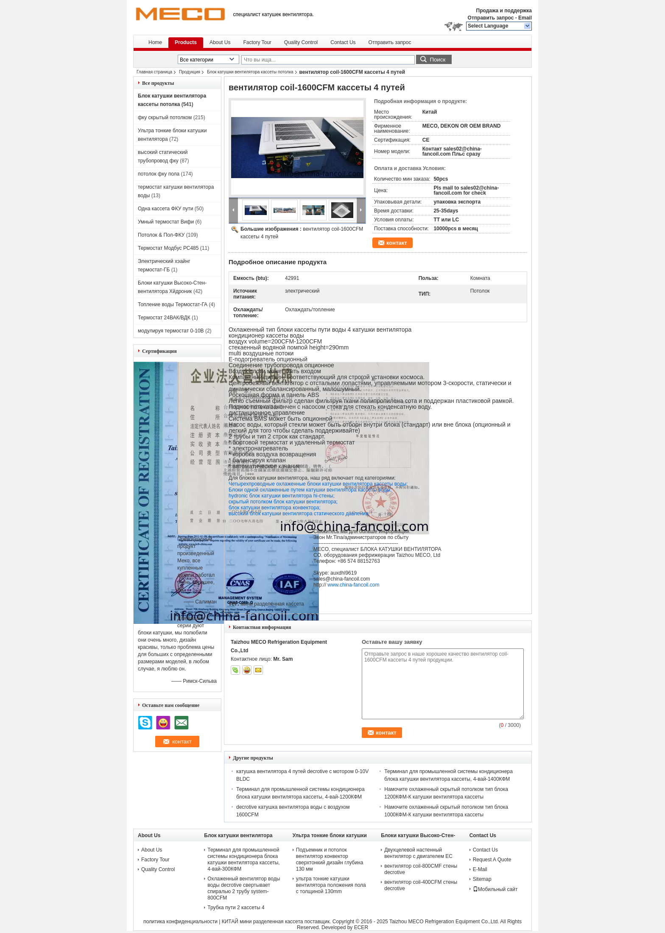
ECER (361, 927)
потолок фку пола (158, 174)
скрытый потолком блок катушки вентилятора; (283, 502)
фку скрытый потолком (165, 117)
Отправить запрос (491, 18)
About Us (220, 42)
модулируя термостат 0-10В (171, 331)
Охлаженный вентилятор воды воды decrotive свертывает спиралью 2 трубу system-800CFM (243, 888)
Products (186, 42)
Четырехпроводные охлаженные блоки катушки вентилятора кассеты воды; (318, 484)
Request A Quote (492, 860)
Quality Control (301, 42)
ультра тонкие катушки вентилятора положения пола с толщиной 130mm (331, 885)
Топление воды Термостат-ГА (172, 304)
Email (525, 18)
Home (155, 42)
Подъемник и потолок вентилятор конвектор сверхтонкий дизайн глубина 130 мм (329, 859)
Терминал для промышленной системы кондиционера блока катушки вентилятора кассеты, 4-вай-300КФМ (243, 859)
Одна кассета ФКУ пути (165, 209)
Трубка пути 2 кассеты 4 (235, 908)
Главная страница (154, 72)
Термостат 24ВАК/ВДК (164, 318)
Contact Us (342, 42)
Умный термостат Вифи (166, 222)
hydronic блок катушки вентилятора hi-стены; (282, 496)
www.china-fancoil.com (353, 585)
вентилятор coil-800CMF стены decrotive (420, 869)
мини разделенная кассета (272, 604)
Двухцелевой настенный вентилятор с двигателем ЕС (418, 853)
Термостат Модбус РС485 (168, 248)
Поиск (437, 59)
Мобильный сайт (495, 889)
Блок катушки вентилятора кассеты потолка (250, 72)
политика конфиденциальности (180, 922)
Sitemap (482, 879)
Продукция (189, 72)
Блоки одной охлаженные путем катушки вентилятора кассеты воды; (310, 490)
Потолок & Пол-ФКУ (161, 235)
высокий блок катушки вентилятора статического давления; (299, 514)
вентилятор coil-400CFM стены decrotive (420, 885)
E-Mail (480, 869)
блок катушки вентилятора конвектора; (275, 508)
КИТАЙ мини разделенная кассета (262, 922)
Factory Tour (257, 42)
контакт (396, 243)
